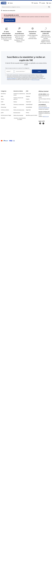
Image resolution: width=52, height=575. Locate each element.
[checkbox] (6, 75)
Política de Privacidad (35, 79)
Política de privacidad (18, 115)
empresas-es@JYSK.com (44, 107)
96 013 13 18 (46, 116)
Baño (2, 96)
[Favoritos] (35, 3)
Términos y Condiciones (11, 78)
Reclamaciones (16, 112)
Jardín (2, 112)
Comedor (3, 104)
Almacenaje (3, 107)
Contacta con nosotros (43, 109)
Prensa (27, 112)
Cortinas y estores (5, 110)
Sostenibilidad (29, 104)
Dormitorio (3, 93)
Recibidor (3, 118)
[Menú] (10, 3)
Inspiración (28, 101)
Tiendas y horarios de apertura (18, 98)
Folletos (15, 101)
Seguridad (28, 110)
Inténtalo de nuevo (9, 20)
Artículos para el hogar (6, 115)
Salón (2, 101)
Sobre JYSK (28, 93)
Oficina (2, 99)
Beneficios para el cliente (31, 115)
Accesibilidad (29, 107)
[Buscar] (49, 7)
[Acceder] (42, 3)
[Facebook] (40, 123)
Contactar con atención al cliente (19, 94)
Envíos (14, 107)
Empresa (28, 96)
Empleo (27, 99)
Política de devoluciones (18, 110)
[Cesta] (48, 3)
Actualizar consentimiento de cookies (20, 118)
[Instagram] (43, 123)
